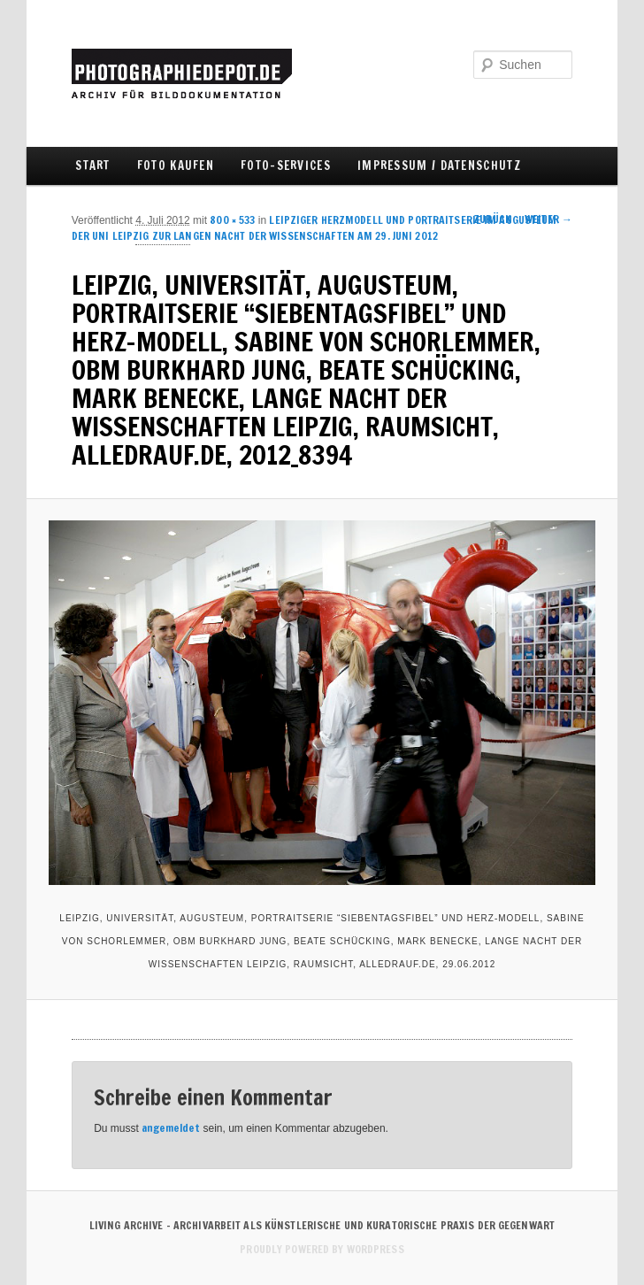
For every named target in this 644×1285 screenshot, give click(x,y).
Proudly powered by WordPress (321, 1249)
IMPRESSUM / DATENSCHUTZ (439, 165)
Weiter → (548, 219)
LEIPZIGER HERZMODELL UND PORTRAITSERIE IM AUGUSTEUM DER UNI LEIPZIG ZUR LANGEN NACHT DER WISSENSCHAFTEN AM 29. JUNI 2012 (314, 227)
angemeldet (171, 1127)
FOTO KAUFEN (175, 165)
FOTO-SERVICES (286, 165)
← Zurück (485, 219)
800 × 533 (232, 219)
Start (93, 165)
